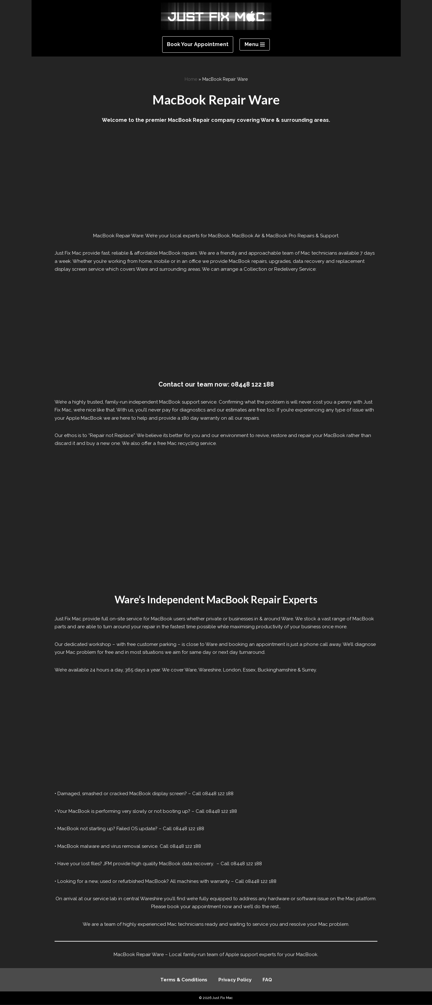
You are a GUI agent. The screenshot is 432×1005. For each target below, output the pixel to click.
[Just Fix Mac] (216, 16)
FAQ (267, 980)
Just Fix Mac (222, 998)
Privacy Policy (235, 980)
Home (191, 79)
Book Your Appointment (197, 44)
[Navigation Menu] (255, 44)
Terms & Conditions (183, 980)
